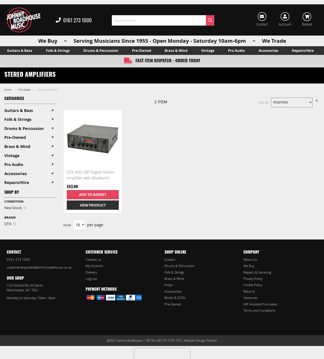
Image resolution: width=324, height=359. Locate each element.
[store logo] (24, 20)
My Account (94, 266)
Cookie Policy (252, 285)
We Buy (248, 266)
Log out (91, 278)
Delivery (91, 272)
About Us (250, 259)
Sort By (263, 102)
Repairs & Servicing (257, 272)
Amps (168, 285)
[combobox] (163, 20)
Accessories (172, 291)
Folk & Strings (174, 272)
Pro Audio (25, 89)
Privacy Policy (253, 278)
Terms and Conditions (259, 310)
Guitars (169, 259)
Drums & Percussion (179, 266)
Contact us (93, 259)
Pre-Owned (172, 304)
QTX (10, 223)
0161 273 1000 (74, 20)
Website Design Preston (200, 340)
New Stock (15, 207)
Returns (249, 291)
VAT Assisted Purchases (260, 304)
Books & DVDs (175, 297)
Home (8, 89)
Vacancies (250, 297)
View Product (93, 205)
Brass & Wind (174, 278)
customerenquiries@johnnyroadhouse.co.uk (39, 267)
